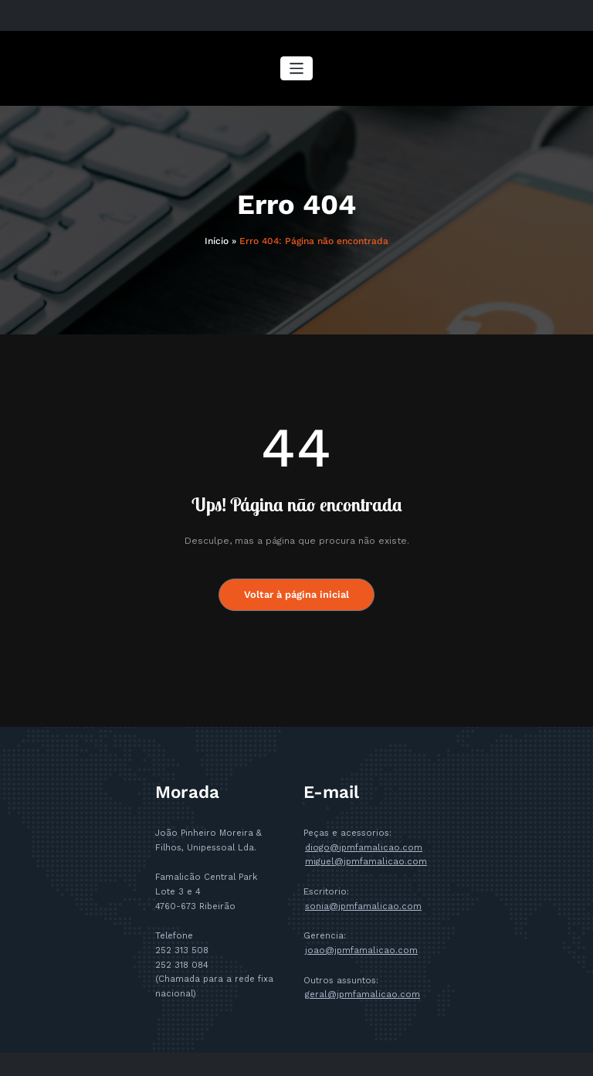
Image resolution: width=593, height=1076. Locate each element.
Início (217, 241)
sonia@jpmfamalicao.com (363, 906)
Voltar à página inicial (297, 594)
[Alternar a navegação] (296, 68)
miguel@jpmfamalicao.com (365, 862)
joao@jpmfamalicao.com (361, 950)
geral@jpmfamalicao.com (361, 994)
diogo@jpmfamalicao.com (363, 847)
